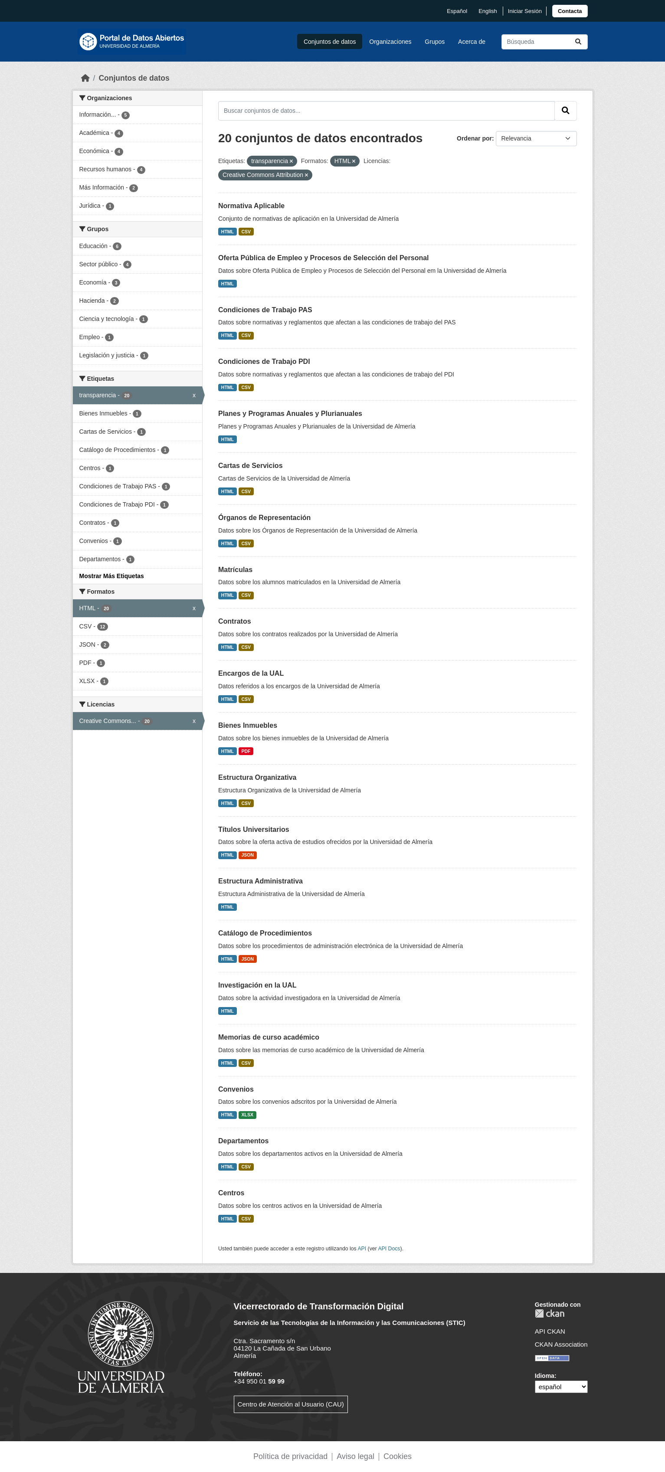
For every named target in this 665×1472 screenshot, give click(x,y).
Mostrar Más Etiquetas (111, 575)
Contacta (570, 11)
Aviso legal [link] (355, 1456)
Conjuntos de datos (330, 41)
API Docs (389, 1249)
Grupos (435, 41)
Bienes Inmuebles (247, 725)
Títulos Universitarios (253, 829)
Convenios (236, 1089)
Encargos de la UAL (251, 673)
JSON (248, 854)
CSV (246, 231)
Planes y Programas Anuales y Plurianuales (290, 413)
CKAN (549, 1313)
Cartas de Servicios (250, 465)
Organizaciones (390, 41)
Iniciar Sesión (525, 11)
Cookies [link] (397, 1456)
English (487, 11)
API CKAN (550, 1331)
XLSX (247, 1114)
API (361, 1249)
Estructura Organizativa (257, 777)
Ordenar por (474, 138)
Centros (231, 1193)
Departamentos (243, 1141)
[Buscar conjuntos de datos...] (544, 41)
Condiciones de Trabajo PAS (265, 310)
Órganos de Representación (264, 517)
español (457, 11)
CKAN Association (561, 1344)
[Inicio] (85, 78)
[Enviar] (578, 41)
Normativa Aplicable (251, 205)
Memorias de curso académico (268, 1037)
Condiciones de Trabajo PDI (264, 361)
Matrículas (235, 569)
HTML (227, 231)
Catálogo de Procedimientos (265, 933)
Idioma (544, 1375)
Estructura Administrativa (260, 881)
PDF (246, 751)
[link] (570, 11)
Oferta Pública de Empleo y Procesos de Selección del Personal (323, 258)
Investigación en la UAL (257, 985)
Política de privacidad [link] (290, 1456)
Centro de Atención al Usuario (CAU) (291, 1404)
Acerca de (471, 41)
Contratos (234, 621)
